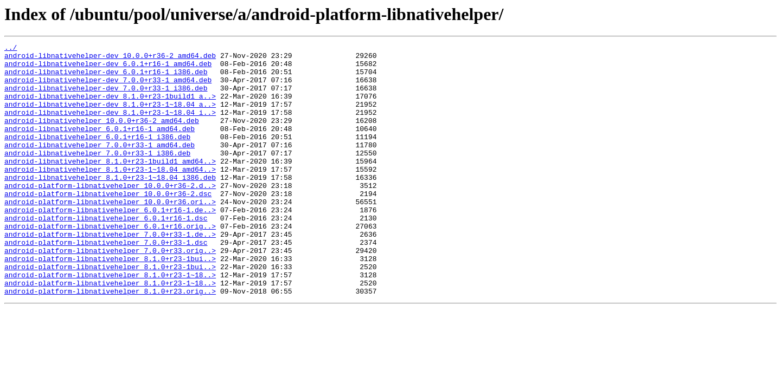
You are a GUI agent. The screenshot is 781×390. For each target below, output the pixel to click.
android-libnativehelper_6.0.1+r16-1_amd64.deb (99, 146)
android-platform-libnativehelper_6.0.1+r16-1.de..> (110, 244)
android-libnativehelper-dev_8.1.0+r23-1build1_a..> (110, 107)
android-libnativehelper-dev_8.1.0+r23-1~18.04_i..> (110, 127)
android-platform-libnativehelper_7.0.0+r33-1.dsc (105, 283)
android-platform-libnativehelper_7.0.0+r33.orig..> (110, 292)
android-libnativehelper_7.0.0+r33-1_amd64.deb (99, 166)
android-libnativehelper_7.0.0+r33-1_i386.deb (97, 175)
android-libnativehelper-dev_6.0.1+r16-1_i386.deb (105, 78)
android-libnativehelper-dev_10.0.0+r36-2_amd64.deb (110, 58)
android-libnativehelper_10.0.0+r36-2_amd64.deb (101, 136)
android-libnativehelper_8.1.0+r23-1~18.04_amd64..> (110, 195)
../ (10, 49)
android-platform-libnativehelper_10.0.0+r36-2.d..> (110, 214)
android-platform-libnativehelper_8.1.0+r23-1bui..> (110, 302)
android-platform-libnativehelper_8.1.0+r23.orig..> (110, 341)
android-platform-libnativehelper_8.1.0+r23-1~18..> (110, 322)
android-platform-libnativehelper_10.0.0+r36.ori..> (110, 234)
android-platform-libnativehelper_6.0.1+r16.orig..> (110, 263)
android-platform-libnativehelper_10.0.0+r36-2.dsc (108, 224)
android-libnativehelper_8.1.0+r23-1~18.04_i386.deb (110, 205)
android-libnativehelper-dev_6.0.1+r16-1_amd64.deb (108, 68)
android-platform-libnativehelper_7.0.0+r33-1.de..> (110, 273)
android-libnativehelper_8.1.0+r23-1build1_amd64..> (110, 185)
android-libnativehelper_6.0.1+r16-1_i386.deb (97, 156)
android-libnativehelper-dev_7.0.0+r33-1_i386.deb (105, 97)
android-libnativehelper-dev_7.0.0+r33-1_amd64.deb (108, 88)
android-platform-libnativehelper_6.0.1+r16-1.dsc (105, 253)
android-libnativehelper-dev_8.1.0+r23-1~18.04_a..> (110, 117)
